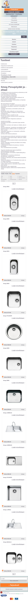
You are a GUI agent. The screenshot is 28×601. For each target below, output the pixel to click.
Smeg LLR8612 (7, 509)
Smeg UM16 (6, 186)
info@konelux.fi (6, 593)
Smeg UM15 (6, 251)
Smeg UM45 (6, 348)
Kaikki (2, 173)
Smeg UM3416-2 (7, 542)
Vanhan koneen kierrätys (14, 28)
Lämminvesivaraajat (6, 71)
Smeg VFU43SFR (7, 315)
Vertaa (22, 215)
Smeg (13, 173)
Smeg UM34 (6, 283)
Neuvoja (3, 80)
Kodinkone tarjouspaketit (7, 67)
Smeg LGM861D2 (7, 445)
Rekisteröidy (10, 14)
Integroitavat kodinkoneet (7, 65)
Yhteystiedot (14, 20)
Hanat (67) (4, 78)
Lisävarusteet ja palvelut (7, 82)
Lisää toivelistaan (18, 221)
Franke (7, 173)
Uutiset (14, 41)
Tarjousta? (14, 49)
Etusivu (14, 39)
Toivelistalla (14, 54)
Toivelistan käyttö (14, 51)
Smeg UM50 (6, 380)
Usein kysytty (14, 22)
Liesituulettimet (4, 69)
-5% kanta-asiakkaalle (14, 24)
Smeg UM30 (6, 219)
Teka (10, 173)
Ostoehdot (13, 18)
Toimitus (14, 44)
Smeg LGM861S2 (7, 412)
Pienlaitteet (3, 73)
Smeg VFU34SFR (7, 477)
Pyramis (17, 173)
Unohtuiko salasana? (16, 15)
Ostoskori (14, 9)
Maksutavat (14, 26)
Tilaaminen (14, 46)
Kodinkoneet (4, 64)
